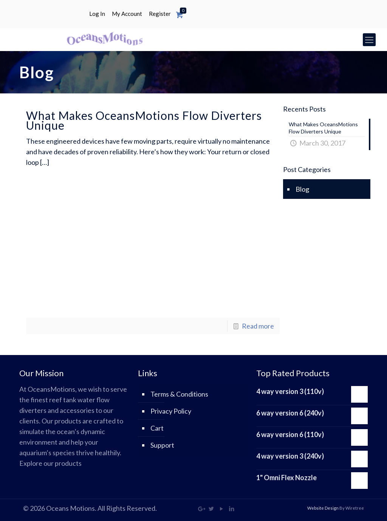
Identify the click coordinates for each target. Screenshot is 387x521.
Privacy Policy (170, 411)
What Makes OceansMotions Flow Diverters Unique (144, 120)
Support (162, 445)
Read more (258, 326)
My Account (127, 14)
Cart (157, 428)
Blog (302, 189)
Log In (97, 14)
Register (160, 14)
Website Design (323, 507)
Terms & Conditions (179, 394)
